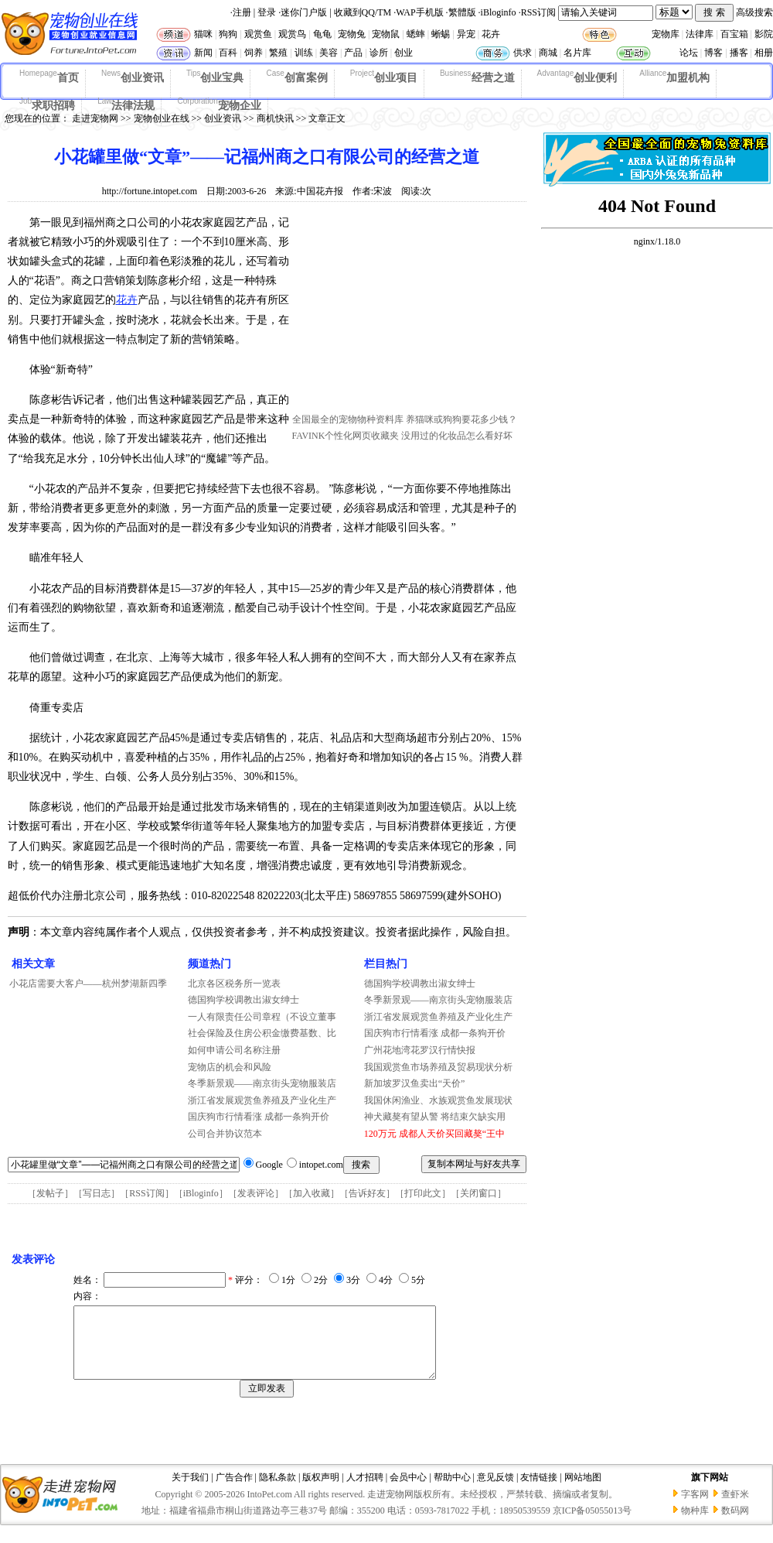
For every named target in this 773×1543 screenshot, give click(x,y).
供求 (522, 52)
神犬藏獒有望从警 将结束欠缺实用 (435, 1116)
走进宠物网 (95, 118)
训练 (304, 52)
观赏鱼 (258, 34)
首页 (49, 77)
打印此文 (422, 1193)
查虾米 (735, 1508)
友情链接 (538, 1491)
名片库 (577, 52)
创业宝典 (215, 77)
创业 (403, 52)
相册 (763, 52)
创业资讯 (132, 77)
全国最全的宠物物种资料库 (348, 419)
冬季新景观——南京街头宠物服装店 (262, 1083)
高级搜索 (754, 12)
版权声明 (320, 1491)
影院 (763, 34)
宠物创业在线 (161, 118)
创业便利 (577, 77)
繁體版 (462, 12)
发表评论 (255, 1193)
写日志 (97, 1193)
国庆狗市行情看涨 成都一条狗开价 (258, 1116)
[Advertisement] (408, 312)
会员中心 (408, 1491)
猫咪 (203, 34)
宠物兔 (352, 34)
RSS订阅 (538, 12)
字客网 (695, 1508)
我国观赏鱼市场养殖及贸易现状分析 (438, 1067)
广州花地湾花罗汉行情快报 (419, 1050)
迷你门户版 (304, 12)
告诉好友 (367, 1193)
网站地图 (582, 1491)
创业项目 (383, 77)
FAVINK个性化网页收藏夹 (346, 435)
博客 (713, 52)
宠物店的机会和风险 (229, 1067)
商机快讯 (275, 118)
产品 (353, 52)
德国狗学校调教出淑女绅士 (243, 999)
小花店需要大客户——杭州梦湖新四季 (88, 983)
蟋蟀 (416, 34)
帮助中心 (452, 1491)
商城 (548, 52)
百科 (228, 52)
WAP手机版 (419, 12)
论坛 (688, 52)
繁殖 (278, 52)
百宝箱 (734, 34)
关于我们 (190, 1491)
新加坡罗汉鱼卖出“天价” (414, 1083)
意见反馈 (495, 1491)
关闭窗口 (478, 1193)
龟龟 (322, 34)
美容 (328, 52)
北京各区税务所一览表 (234, 983)
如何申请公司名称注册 (234, 1050)
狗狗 (228, 34)
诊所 (378, 52)
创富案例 (296, 77)
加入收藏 (311, 1193)
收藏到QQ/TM (363, 12)
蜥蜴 (440, 34)
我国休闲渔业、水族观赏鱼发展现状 (438, 1100)
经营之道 (477, 77)
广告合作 (234, 1491)
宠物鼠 (386, 34)
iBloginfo (498, 12)
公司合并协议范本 (225, 1133)
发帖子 (50, 1193)
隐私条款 (277, 1491)
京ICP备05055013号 (592, 1524)
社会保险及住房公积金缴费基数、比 (262, 1033)
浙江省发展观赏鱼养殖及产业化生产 (262, 1100)
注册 (242, 12)
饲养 (253, 52)
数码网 (735, 1524)
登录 (266, 12)
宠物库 (665, 34)
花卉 (491, 34)
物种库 (695, 1524)
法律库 (699, 34)
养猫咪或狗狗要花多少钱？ (461, 419)
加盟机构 (674, 77)
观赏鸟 (292, 34)
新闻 (203, 52)
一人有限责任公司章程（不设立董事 (262, 1016)
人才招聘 (364, 1491)
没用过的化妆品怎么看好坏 (456, 435)
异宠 (466, 34)
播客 (739, 52)
